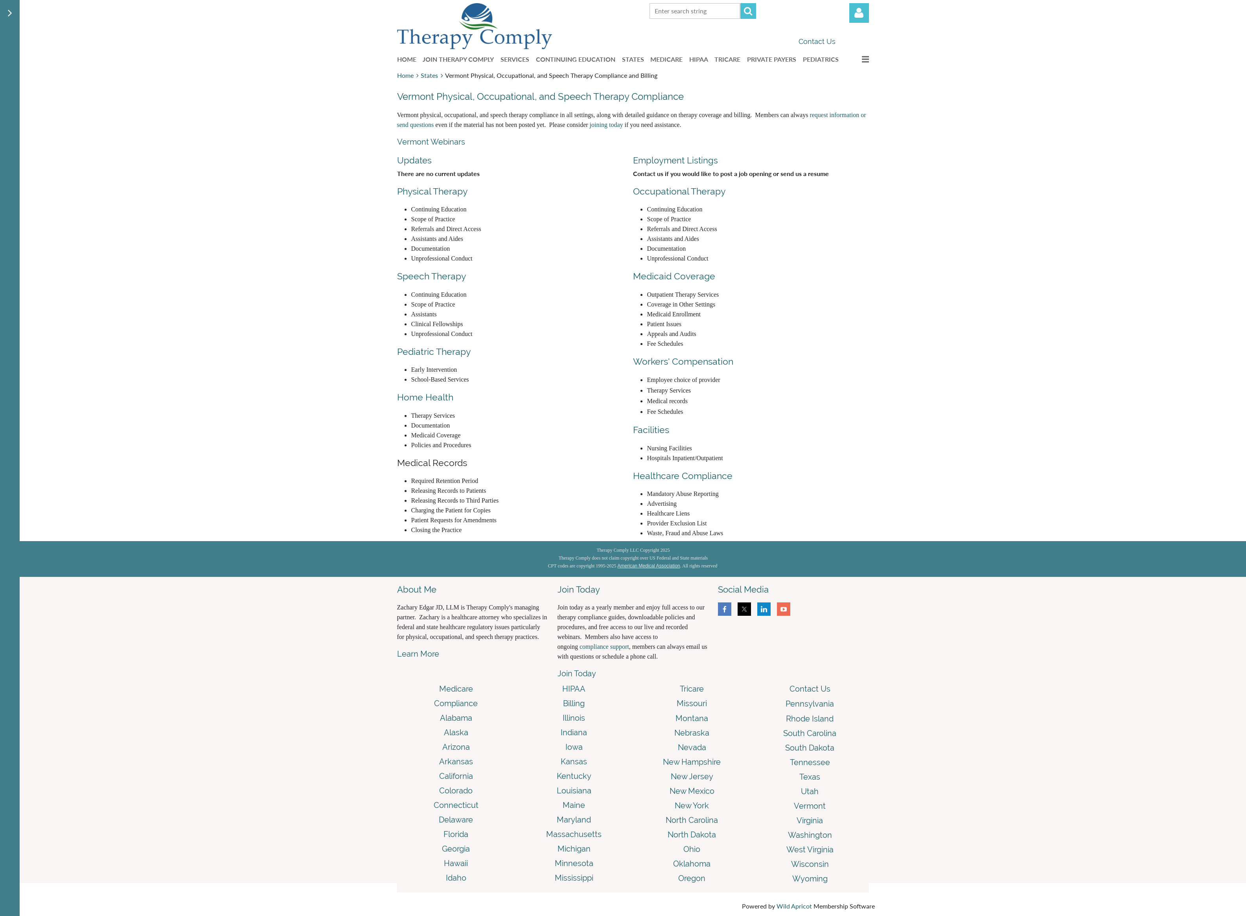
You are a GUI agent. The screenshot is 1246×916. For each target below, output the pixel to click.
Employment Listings (675, 160)
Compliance (456, 703)
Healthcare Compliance (683, 475)
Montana (691, 718)
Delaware (456, 819)
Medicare (456, 689)
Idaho (456, 878)
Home (405, 75)
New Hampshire (692, 762)
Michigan (574, 849)
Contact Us (817, 41)
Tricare (692, 689)
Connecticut (456, 805)
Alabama (456, 718)
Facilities (651, 429)
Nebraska (691, 733)
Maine (574, 805)
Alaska (456, 732)
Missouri (692, 703)
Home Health (425, 397)
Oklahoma (691, 863)
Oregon (691, 878)
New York (692, 805)
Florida (456, 834)
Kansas (574, 761)
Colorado (456, 790)
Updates (414, 160)
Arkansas (456, 761)
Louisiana (574, 790)
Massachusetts (574, 834)
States (429, 75)
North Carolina (692, 820)
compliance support (604, 646)
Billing (574, 703)
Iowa (574, 747)
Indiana (574, 732)
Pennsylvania (810, 704)
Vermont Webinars (431, 142)
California (456, 776)
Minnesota (574, 863)
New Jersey (692, 776)
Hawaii (456, 863)
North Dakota (692, 834)
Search (748, 11)
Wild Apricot (794, 906)
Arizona (456, 747)
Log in (859, 13)
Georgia (456, 849)
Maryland (574, 819)
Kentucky (574, 776)
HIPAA (573, 689)
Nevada (692, 747)
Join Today (577, 673)
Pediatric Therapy (434, 351)
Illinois (574, 718)
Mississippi (574, 878)
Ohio (691, 849)
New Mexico (692, 791)
